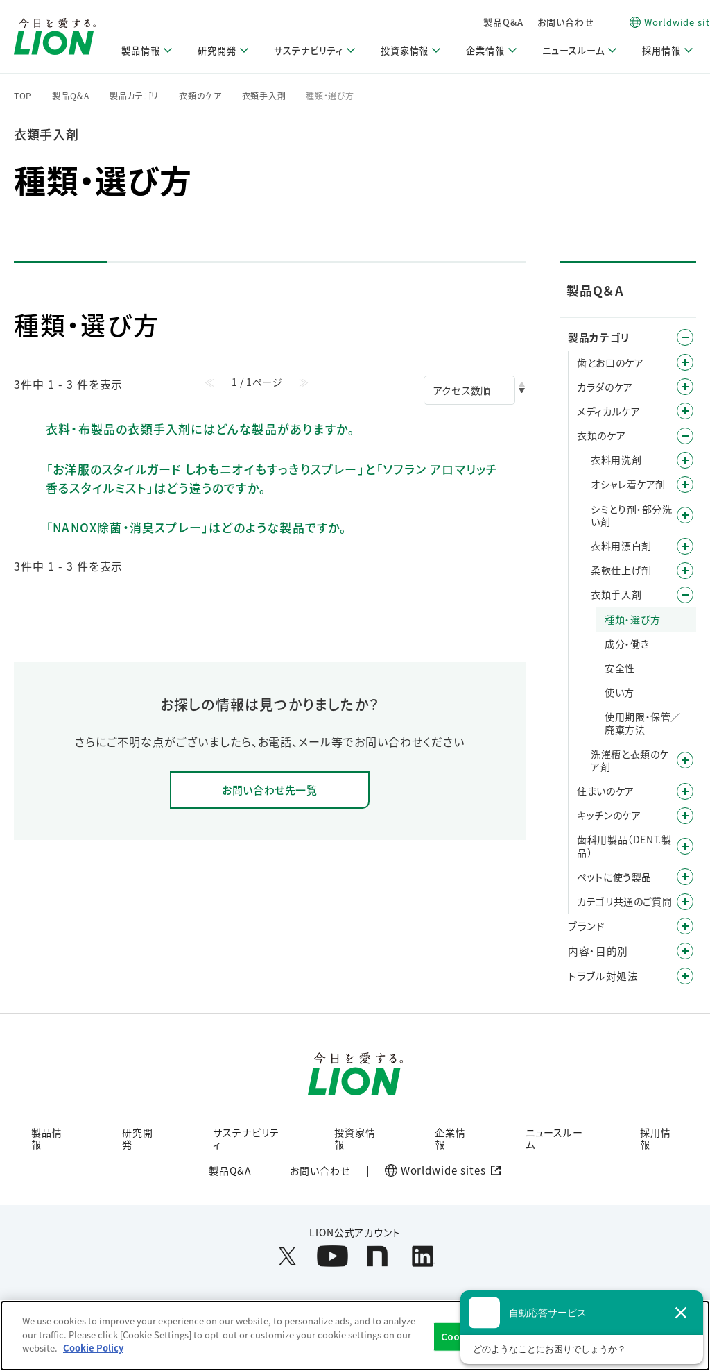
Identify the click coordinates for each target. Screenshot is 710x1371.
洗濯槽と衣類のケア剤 (630, 760)
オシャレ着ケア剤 (628, 484)
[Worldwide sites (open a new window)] (439, 1174)
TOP (23, 95)
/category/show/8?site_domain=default (685, 951)
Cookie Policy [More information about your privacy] (93, 1347)
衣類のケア (200, 95)
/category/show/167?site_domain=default (685, 976)
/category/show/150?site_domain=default (685, 411)
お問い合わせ (637, 21)
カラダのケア (605, 386)
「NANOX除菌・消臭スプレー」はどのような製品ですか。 (196, 527)
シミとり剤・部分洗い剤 (631, 515)
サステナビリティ (246, 1140)
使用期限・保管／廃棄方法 (643, 722)
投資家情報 (355, 1140)
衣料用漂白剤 (621, 545)
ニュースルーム (555, 1140)
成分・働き (627, 643)
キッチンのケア (609, 815)
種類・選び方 (633, 619)
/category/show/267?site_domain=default (685, 815)
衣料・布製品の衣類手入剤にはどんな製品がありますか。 (200, 428)
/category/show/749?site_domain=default (685, 846)
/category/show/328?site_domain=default (685, 876)
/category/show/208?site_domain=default (685, 436)
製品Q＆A (70, 95)
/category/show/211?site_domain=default (685, 484)
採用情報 (655, 1140)
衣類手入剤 (264, 95)
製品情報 (46, 1140)
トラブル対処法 (603, 975)
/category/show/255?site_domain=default (685, 791)
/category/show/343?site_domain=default (685, 901)
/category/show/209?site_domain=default (685, 460)
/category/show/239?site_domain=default (685, 595)
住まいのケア (605, 790)
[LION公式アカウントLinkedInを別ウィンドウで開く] (422, 1260)
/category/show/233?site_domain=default (685, 570)
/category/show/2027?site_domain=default (685, 760)
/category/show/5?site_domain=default (685, 362)
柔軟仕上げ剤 (621, 570)
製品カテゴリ (134, 95)
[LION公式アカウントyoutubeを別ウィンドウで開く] (332, 1260)
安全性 (620, 668)
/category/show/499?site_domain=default (685, 515)
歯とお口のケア (610, 362)
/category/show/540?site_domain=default (685, 546)
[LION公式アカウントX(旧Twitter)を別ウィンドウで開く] (287, 1260)
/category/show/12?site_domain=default (685, 926)
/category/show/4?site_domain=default (685, 337)
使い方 (619, 692)
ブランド (586, 925)
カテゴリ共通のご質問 (624, 901)
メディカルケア (608, 411)
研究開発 (137, 1140)
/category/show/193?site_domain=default (685, 386)
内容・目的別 (598, 950)
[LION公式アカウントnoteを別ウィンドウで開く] (377, 1260)
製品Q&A (576, 21)
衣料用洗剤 (616, 459)
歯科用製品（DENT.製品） (624, 845)
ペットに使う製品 (614, 876)
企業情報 (450, 1140)
